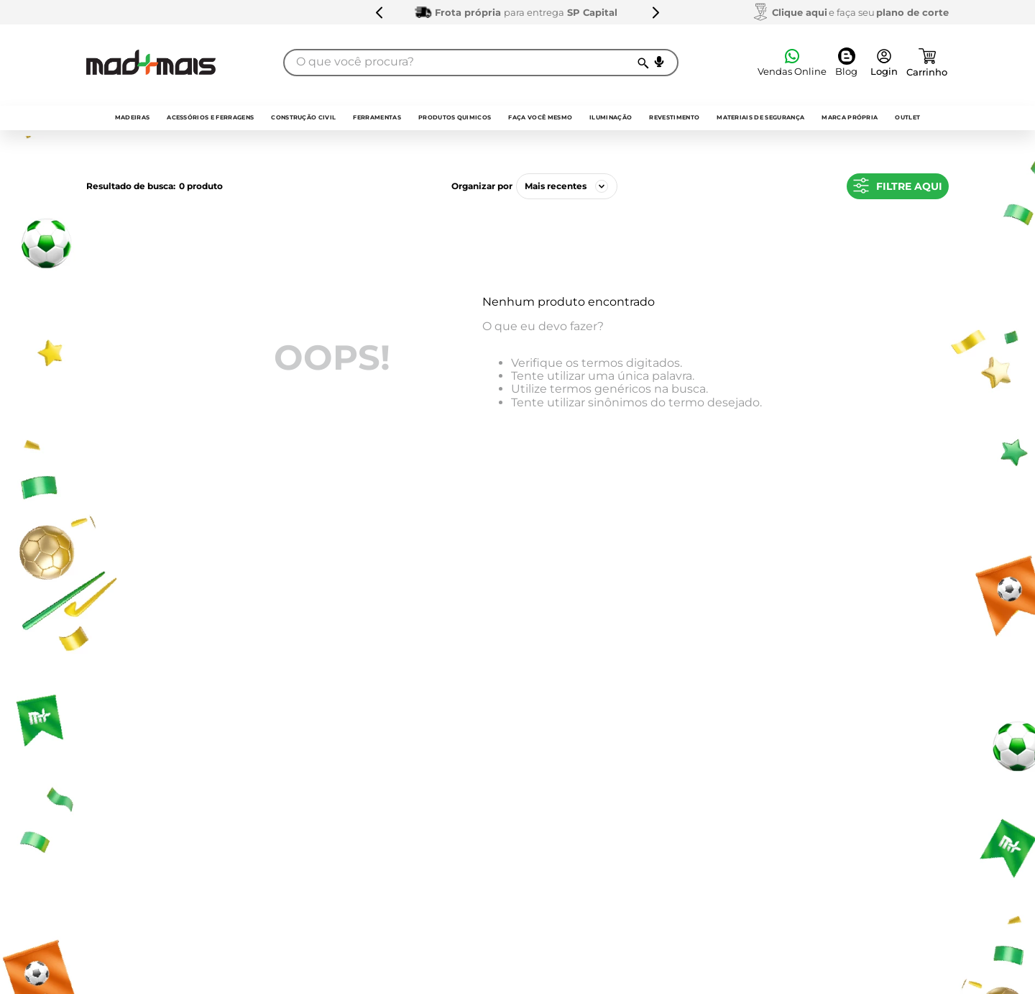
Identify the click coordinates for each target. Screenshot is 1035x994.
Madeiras (132, 117)
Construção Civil (303, 117)
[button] (659, 62)
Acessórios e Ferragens (210, 117)
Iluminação (610, 117)
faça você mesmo (540, 117)
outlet (907, 117)
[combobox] (480, 62)
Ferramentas (377, 117)
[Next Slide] (655, 12)
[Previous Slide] (379, 12)
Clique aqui (799, 12)
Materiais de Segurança (760, 117)
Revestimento (674, 117)
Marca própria (850, 117)
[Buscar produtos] (642, 62)
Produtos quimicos (454, 117)
